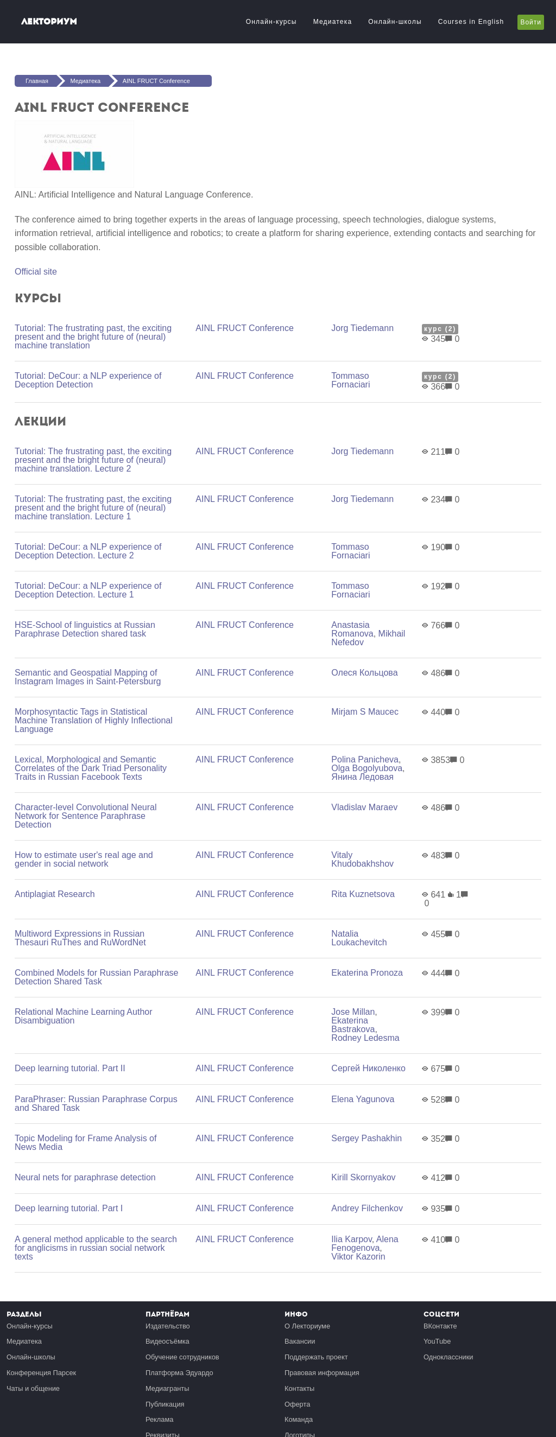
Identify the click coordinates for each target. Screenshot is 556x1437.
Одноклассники (448, 1357)
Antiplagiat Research (55, 894)
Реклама (159, 1419)
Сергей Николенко (368, 1068)
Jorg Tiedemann (362, 328)
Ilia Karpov (351, 1239)
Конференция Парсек (41, 1373)
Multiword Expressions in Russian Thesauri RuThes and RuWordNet (80, 938)
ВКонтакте (440, 1326)
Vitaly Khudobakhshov (362, 859)
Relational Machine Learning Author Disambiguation (84, 1016)
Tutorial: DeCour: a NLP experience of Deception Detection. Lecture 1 (88, 590)
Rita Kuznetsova (363, 894)
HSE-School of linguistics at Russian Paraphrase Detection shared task (85, 629)
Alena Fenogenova (364, 1243)
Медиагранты (167, 1388)
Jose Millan (353, 1011)
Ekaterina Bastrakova (353, 1025)
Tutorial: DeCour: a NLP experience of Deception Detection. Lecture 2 (88, 551)
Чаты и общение (33, 1388)
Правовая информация (322, 1373)
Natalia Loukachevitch (359, 938)
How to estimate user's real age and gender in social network (84, 859)
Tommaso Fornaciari (350, 380)
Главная (37, 81)
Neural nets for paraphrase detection (85, 1177)
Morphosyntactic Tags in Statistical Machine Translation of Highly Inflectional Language (94, 720)
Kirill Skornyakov (363, 1177)
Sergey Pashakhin (366, 1138)
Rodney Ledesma (365, 1037)
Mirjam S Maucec (365, 711)
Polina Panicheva (365, 759)
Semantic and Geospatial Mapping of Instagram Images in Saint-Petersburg (88, 677)
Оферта (297, 1404)
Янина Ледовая (362, 776)
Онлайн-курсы (271, 22)
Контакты (299, 1388)
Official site (36, 271)
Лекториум (49, 21)
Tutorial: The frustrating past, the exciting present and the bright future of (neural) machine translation (93, 336)
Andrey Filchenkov (367, 1208)
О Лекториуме (307, 1326)
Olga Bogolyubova (366, 768)
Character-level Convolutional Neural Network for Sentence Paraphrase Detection (85, 816)
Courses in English (471, 22)
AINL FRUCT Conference (156, 81)
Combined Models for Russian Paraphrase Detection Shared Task (96, 977)
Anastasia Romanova (352, 629)
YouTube (437, 1341)
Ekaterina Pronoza (367, 972)
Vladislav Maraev (364, 807)
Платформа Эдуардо (179, 1373)
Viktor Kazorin (358, 1256)
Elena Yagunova (362, 1099)
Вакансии (300, 1341)
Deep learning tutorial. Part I (69, 1208)
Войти (530, 22)
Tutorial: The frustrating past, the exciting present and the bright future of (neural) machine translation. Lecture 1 (93, 507)
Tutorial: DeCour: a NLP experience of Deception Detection (88, 380)
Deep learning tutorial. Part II (70, 1068)
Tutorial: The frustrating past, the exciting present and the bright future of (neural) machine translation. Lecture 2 (93, 460)
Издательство (168, 1326)
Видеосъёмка (167, 1341)
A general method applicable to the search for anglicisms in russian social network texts (96, 1248)
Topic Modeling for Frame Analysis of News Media (85, 1143)
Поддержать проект (316, 1357)
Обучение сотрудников (182, 1357)
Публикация (165, 1404)
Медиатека (332, 22)
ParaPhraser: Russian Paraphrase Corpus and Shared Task (96, 1103)
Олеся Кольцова (364, 672)
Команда (299, 1419)
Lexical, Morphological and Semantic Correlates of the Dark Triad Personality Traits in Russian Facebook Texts (91, 768)
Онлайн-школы (394, 22)
